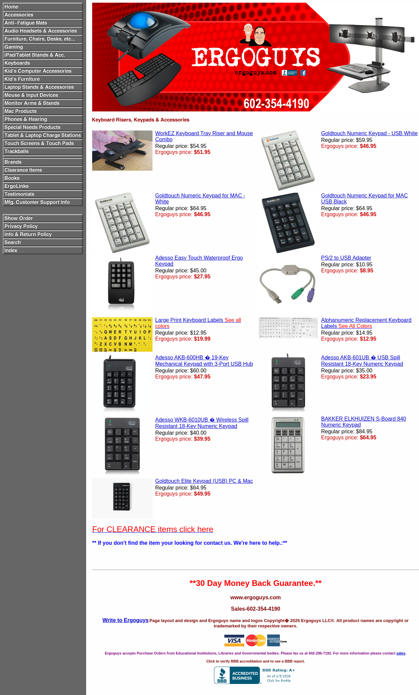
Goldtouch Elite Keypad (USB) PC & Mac (204, 481)
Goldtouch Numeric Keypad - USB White (369, 133)
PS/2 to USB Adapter (346, 258)
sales (400, 653)
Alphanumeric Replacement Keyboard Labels (366, 323)
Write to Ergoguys (126, 620)
